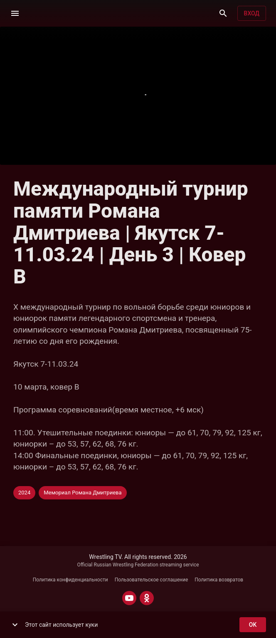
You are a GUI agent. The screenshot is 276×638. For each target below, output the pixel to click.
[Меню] (15, 13)
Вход (252, 13)
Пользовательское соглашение (151, 580)
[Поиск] (223, 13)
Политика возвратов (219, 580)
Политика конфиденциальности (70, 580)
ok (252, 625)
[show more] (15, 625)
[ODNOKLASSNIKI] (147, 598)
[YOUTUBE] (129, 598)
